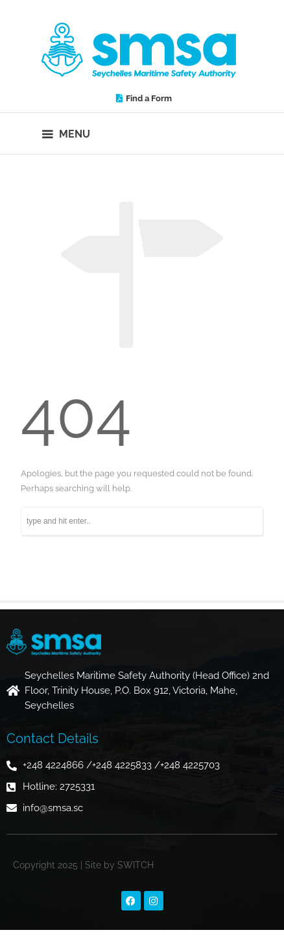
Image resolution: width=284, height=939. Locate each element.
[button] (66, 133)
